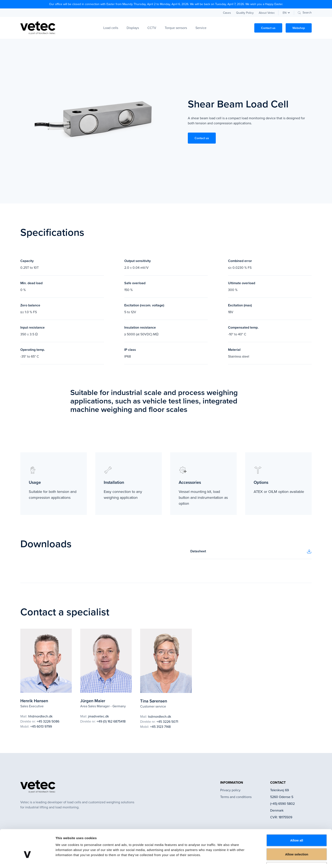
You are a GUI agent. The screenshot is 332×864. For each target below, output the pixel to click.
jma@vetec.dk (98, 716)
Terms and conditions (236, 796)
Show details (222, 855)
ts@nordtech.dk (159, 716)
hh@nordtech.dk (40, 716)
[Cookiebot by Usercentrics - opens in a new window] (27, 856)
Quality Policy (245, 13)
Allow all (296, 812)
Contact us (268, 28)
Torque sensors (176, 27)
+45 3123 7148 (160, 726)
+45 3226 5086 (48, 721)
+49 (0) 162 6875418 (111, 721)
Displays (133, 27)
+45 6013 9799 (41, 726)
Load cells (110, 27)
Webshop (298, 28)
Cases (227, 13)
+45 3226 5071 (167, 721)
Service (200, 27)
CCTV (151, 27)
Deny (297, 839)
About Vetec (267, 13)
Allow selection (296, 826)
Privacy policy (230, 790)
